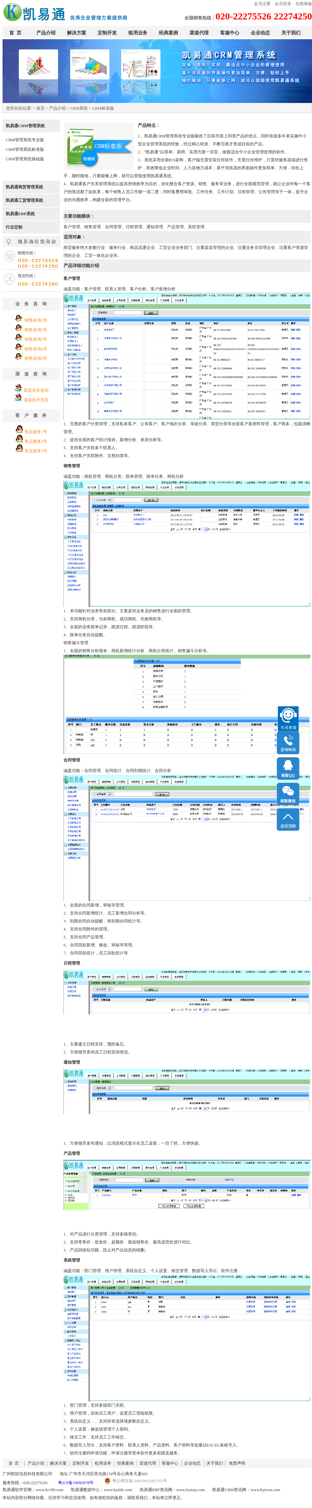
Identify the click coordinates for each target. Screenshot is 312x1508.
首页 (40, 108)
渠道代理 (199, 32)
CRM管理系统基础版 (25, 159)
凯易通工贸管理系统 (24, 200)
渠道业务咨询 (36, 390)
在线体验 (303, 3)
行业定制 (14, 227)
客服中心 (229, 32)
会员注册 (262, 3)
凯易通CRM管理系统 (25, 125)
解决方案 (76, 32)
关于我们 (291, 32)
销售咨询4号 (36, 348)
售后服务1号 (36, 431)
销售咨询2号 (36, 329)
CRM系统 (79, 108)
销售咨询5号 (36, 358)
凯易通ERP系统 (20, 213)
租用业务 (137, 32)
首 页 (15, 32)
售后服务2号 (36, 441)
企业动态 (260, 32)
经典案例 (168, 32)
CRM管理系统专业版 (25, 139)
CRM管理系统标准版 (25, 149)
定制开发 (107, 32)
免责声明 (237, 1463)
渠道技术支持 (36, 399)
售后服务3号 (36, 450)
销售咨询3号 (36, 339)
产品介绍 (46, 32)
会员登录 (283, 3)
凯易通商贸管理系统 (24, 187)
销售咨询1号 (36, 320)
